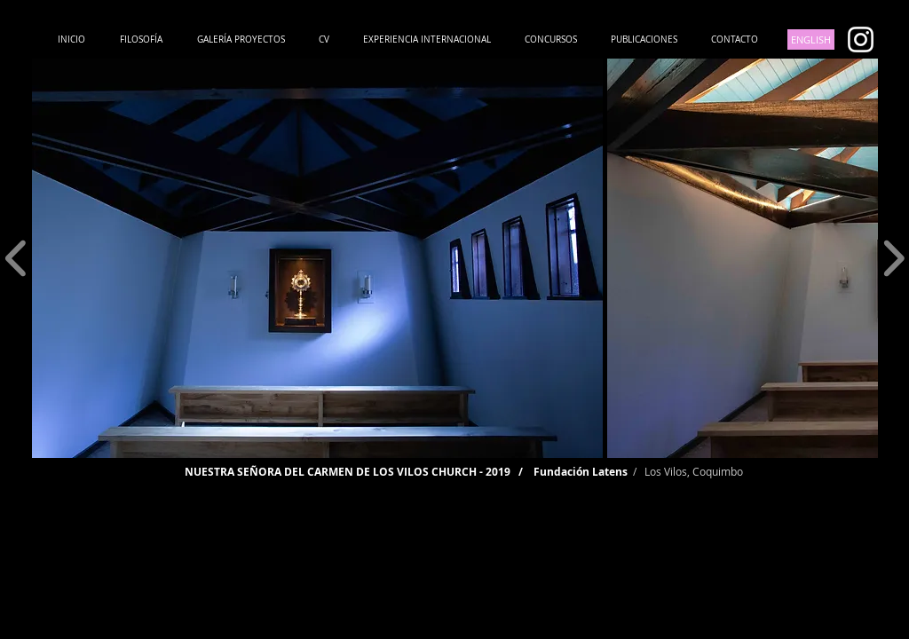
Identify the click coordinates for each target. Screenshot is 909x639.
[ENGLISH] (810, 39)
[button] (317, 258)
